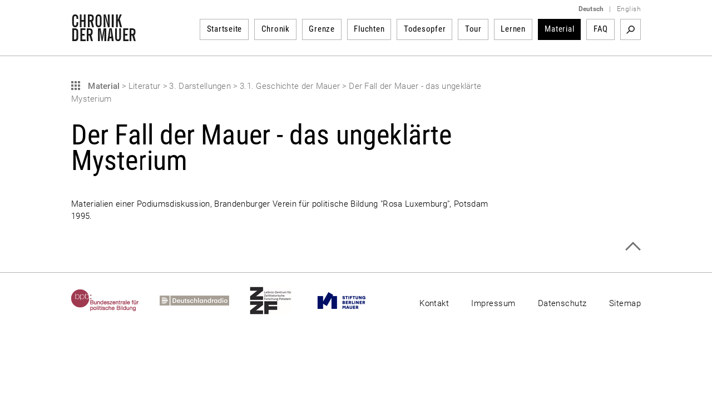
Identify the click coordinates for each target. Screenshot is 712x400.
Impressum (493, 303)
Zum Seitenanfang (633, 246)
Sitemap (625, 303)
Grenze (322, 29)
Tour (473, 29)
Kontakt (434, 303)
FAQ (601, 29)
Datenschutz (562, 303)
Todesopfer (425, 29)
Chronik (275, 29)
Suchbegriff (630, 29)
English (629, 9)
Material (559, 29)
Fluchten (369, 29)
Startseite (225, 29)
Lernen (513, 29)
